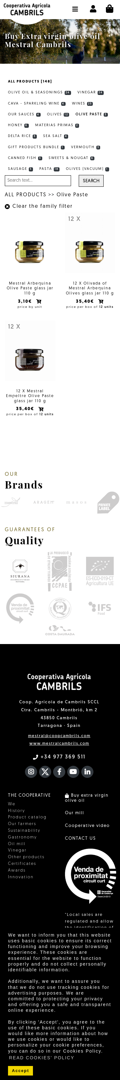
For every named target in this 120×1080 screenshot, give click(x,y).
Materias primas (57, 125)
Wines (82, 104)
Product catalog (27, 817)
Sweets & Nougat (72, 158)
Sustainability (24, 831)
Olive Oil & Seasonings (39, 93)
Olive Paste (92, 115)
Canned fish (25, 158)
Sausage (20, 169)
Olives (58, 115)
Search (91, 181)
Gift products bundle (36, 147)
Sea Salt (55, 136)
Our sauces (24, 115)
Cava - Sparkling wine (37, 104)
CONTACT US (80, 839)
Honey (18, 125)
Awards (17, 870)
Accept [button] (20, 1071)
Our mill (74, 813)
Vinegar (90, 93)
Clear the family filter (39, 206)
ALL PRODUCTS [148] (30, 81)
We (11, 804)
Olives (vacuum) (87, 169)
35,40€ (86, 301)
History (16, 811)
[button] (75, 6)
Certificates (22, 864)
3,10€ (26, 301)
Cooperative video (87, 826)
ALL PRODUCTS (25, 195)
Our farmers (22, 824)
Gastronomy (22, 837)
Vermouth (85, 147)
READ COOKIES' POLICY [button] (42, 1057)
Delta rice (22, 136)
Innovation (21, 877)
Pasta (49, 169)
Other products (26, 857)
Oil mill (17, 844)
